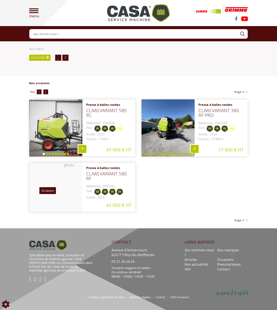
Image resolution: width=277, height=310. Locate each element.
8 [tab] (65, 155)
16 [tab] (179, 155)
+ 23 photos (194, 149)
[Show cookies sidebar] (6, 304)
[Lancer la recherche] (242, 34)
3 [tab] (49, 155)
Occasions (225, 259)
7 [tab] (62, 155)
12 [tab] (167, 155)
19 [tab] (188, 155)
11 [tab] (164, 155)
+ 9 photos (82, 149)
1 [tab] (43, 155)
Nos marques (228, 250)
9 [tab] (68, 155)
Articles (191, 259)
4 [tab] (52, 155)
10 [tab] (160, 155)
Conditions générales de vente (106, 297)
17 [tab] (182, 155)
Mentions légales (140, 297)
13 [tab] (170, 155)
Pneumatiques (229, 264)
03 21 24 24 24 (122, 261)
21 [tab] (194, 155)
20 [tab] (191, 155)
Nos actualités (196, 264)
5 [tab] (56, 155)
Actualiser (40, 58)
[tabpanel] (55, 128)
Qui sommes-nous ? (199, 252)
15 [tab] (176, 155)
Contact (223, 269)
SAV (188, 269)
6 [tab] (59, 155)
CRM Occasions (179, 297)
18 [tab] (185, 155)
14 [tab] (173, 155)
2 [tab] (46, 155)
